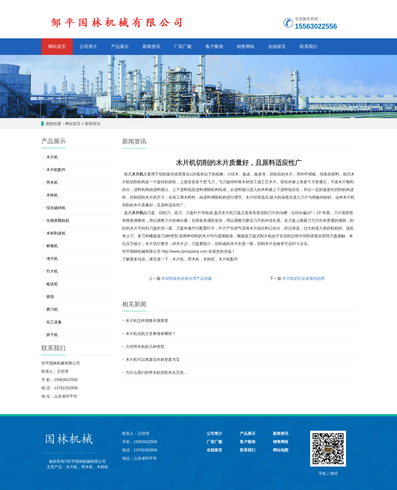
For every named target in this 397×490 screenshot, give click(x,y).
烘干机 (52, 334)
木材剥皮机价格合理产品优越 (187, 278)
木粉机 (209, 259)
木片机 (137, 174)
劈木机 (193, 259)
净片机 (52, 258)
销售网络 (245, 46)
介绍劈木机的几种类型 (145, 346)
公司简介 (88, 46)
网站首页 (57, 46)
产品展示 (120, 46)
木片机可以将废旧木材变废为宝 (153, 359)
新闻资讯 (151, 46)
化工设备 (54, 322)
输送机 (52, 284)
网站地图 (280, 450)
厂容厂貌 (183, 46)
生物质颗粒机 (57, 220)
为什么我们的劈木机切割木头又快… (156, 372)
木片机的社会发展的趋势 (303, 278)
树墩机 (52, 246)
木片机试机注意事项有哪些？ (151, 333)
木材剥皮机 (56, 233)
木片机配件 (228, 259)
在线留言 (277, 46)
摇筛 (50, 296)
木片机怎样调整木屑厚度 (147, 320)
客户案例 (214, 46)
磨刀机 (52, 309)
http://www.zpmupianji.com (184, 251)
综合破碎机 (56, 208)
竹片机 (52, 271)
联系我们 (308, 46)
